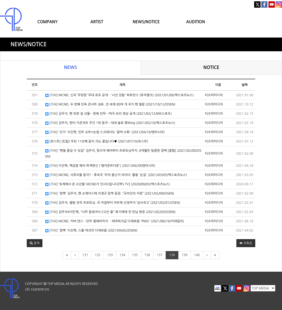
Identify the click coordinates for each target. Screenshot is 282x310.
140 (197, 255)
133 (110, 255)
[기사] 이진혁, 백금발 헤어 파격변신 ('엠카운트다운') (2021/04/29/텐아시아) (100, 166)
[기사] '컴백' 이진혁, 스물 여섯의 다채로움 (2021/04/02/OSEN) (91, 230)
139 (184, 255)
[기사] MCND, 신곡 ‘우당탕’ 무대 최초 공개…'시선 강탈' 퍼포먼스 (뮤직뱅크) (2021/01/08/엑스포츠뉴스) (119, 95)
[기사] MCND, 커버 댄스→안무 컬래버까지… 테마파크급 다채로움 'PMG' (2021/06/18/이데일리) (114, 221)
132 (97, 255)
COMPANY (47, 22)
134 (122, 255)
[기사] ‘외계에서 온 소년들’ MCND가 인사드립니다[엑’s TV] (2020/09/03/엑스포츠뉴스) (107, 184)
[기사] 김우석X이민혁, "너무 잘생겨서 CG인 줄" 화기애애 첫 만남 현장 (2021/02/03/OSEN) (110, 212)
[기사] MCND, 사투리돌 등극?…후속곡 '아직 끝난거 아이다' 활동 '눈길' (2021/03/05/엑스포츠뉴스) (116, 175)
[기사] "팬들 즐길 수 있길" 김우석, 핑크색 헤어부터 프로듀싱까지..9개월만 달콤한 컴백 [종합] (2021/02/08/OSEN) (123, 153)
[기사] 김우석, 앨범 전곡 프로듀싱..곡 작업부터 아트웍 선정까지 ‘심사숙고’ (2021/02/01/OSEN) (112, 203)
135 (135, 255)
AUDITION (195, 22)
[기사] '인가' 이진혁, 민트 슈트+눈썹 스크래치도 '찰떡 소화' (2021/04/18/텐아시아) (105, 132)
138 (172, 255)
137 (159, 255)
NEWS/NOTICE (146, 22)
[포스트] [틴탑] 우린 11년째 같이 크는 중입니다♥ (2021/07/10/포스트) (96, 141)
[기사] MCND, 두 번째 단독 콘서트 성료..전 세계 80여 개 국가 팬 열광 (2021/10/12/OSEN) (110, 104)
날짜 (245, 84)
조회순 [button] (245, 243)
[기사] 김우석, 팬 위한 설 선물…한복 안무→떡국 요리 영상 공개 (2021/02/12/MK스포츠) (108, 113)
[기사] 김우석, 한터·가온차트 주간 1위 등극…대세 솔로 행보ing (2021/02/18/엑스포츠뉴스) (110, 123)
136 (147, 255)
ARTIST (96, 22)
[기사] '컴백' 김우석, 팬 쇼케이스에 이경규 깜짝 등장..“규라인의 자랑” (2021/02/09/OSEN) (109, 193)
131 (85, 255)
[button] (34, 243)
